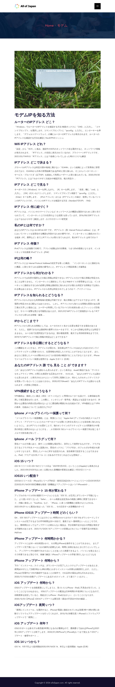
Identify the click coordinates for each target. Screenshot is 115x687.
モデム (62, 25)
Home (48, 25)
